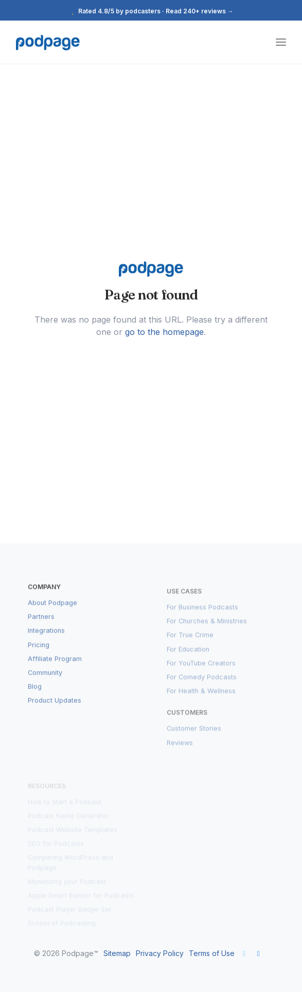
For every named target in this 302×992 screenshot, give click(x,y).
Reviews (180, 749)
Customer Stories (194, 735)
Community (45, 679)
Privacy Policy (160, 953)
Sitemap (117, 953)
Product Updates (54, 706)
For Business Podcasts (202, 613)
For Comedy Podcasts (202, 683)
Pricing (38, 651)
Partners (41, 623)
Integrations (46, 637)
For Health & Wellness (201, 697)
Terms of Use (212, 953)
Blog (35, 693)
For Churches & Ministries (207, 627)
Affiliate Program (55, 665)
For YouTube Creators (201, 669)
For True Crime (190, 641)
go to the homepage (164, 332)
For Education (188, 655)
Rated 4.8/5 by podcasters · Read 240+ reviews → (151, 11)
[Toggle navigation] (281, 42)
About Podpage (52, 609)
